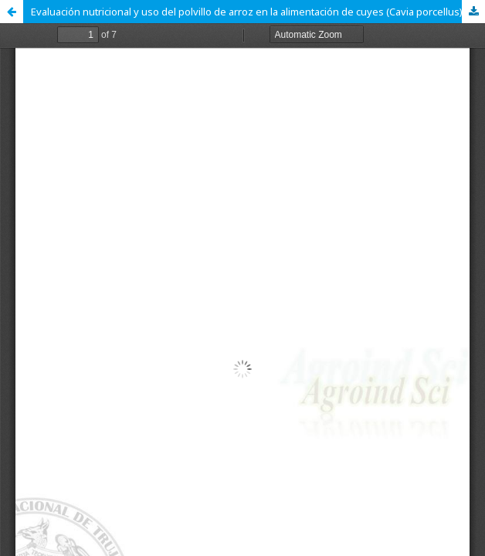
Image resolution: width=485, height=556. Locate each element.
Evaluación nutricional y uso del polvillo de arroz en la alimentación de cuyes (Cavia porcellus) (247, 12)
